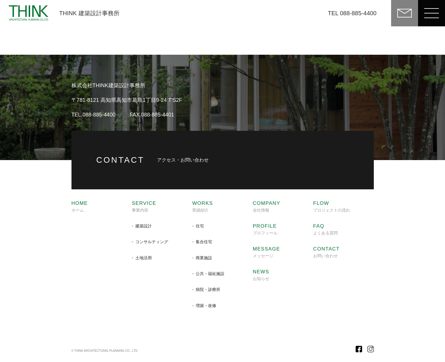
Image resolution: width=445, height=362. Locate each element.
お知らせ (261, 275)
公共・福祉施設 (210, 274)
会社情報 (266, 206)
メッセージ (266, 252)
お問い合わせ (326, 252)
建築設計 (143, 226)
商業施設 (204, 258)
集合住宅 (204, 242)
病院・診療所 (208, 289)
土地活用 (143, 258)
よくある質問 (325, 229)
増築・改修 (206, 305)
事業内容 (144, 206)
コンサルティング (151, 242)
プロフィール (265, 229)
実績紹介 (202, 206)
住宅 (200, 226)
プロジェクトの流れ (331, 206)
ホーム (79, 206)
